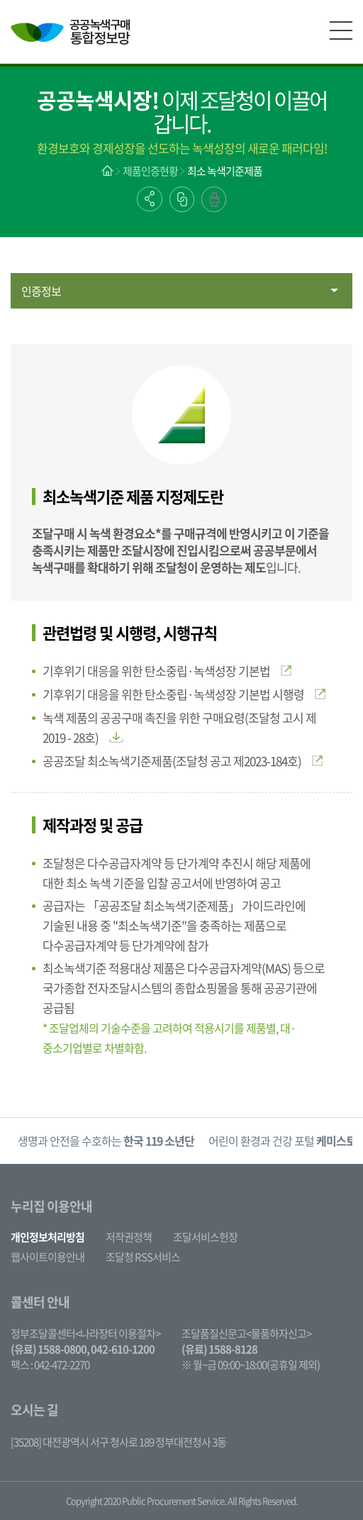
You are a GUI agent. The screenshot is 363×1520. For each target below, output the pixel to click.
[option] (106, 1141)
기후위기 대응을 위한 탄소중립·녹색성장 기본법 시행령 (184, 694)
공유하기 (149, 199)
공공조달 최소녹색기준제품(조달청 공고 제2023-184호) (183, 761)
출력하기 (213, 199)
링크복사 (181, 199)
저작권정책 (129, 1237)
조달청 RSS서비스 (143, 1257)
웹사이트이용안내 (47, 1257)
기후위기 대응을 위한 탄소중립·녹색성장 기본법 (167, 670)
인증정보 (41, 290)
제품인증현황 (150, 171)
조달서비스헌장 (205, 1237)
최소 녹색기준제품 (224, 171)
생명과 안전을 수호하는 (106, 1140)
